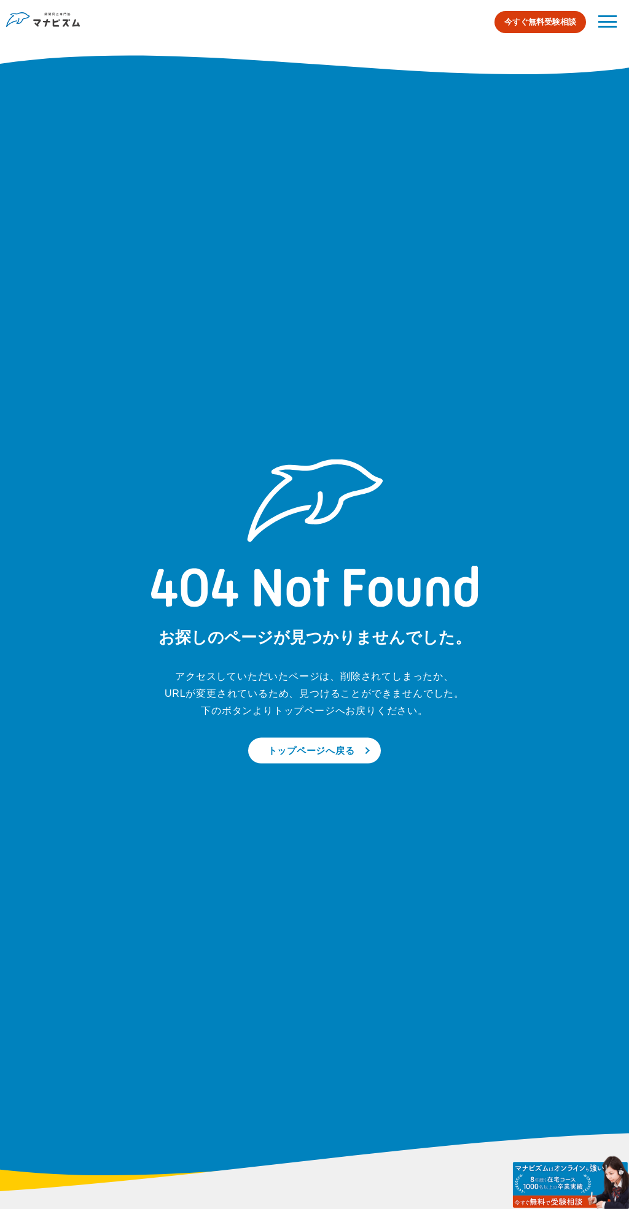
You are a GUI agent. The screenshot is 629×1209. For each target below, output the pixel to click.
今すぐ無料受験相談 (540, 21)
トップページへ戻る (311, 750)
